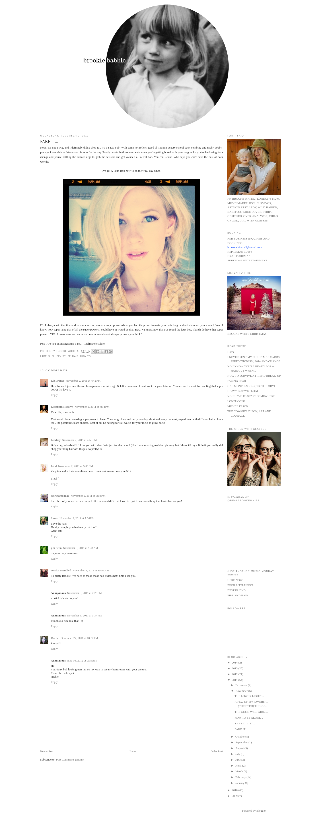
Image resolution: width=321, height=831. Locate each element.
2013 (235, 668)
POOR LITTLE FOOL (240, 585)
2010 (235, 790)
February (241, 777)
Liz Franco (57, 380)
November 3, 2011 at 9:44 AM (80, 548)
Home (132, 751)
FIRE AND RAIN (237, 595)
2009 (235, 796)
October (240, 736)
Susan (54, 518)
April (238, 765)
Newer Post (47, 751)
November (241, 690)
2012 (235, 674)
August (240, 748)
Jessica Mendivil (61, 570)
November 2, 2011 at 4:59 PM (79, 440)
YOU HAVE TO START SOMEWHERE (251, 396)
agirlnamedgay (60, 495)
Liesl (54, 466)
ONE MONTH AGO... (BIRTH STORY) (251, 386)
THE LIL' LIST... (245, 723)
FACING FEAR (236, 380)
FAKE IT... (241, 729)
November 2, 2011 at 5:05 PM (75, 466)
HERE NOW (235, 580)
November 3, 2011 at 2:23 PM (84, 593)
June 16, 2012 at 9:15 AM (82, 660)
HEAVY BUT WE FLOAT (242, 391)
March (239, 771)
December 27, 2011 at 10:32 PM (79, 638)
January (240, 783)
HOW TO (85, 356)
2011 (235, 680)
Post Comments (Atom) (70, 759)
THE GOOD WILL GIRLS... (251, 711)
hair (75, 356)
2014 (235, 662)
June (238, 759)
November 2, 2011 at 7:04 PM (77, 518)
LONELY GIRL (236, 401)
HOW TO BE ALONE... (249, 717)
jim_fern (56, 548)
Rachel (55, 638)
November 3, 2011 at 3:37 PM (84, 615)
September (242, 742)
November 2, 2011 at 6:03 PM (88, 495)
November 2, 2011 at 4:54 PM (92, 406)
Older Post (217, 751)
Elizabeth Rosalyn (62, 406)
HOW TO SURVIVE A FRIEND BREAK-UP (254, 375)
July (238, 754)
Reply (54, 395)
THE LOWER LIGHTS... (249, 696)
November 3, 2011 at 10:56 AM (90, 570)
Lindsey (56, 440)
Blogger (260, 810)
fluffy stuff (61, 356)
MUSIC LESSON (237, 406)
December (241, 685)
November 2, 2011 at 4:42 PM (83, 380)
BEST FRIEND (236, 590)
